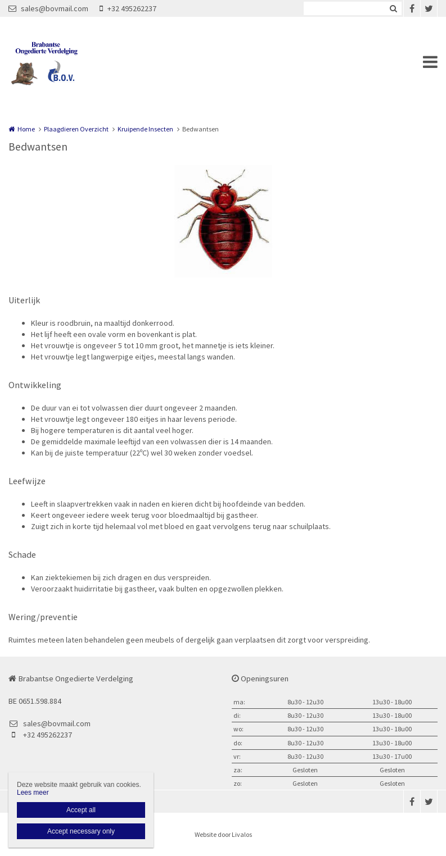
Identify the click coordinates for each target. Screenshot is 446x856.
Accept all (81, 810)
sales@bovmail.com (48, 8)
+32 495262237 (128, 8)
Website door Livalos (223, 834)
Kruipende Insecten (145, 129)
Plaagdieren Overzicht (76, 129)
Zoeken (393, 8)
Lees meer (33, 792)
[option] (223, 221)
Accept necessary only (81, 831)
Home (26, 129)
